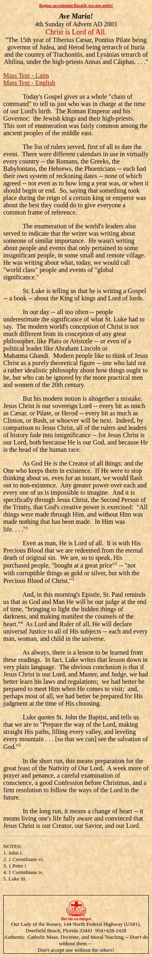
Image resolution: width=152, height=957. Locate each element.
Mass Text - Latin (26, 75)
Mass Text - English (29, 82)
